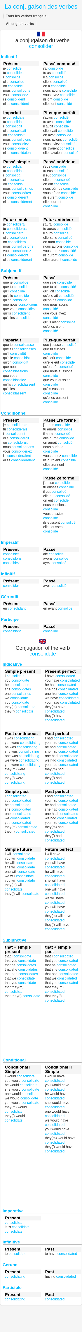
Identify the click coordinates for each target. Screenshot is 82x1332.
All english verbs (20, 24)
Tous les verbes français (26, 16)
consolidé (50, 206)
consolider (41, 46)
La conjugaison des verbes (41, 6)
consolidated (55, 720)
